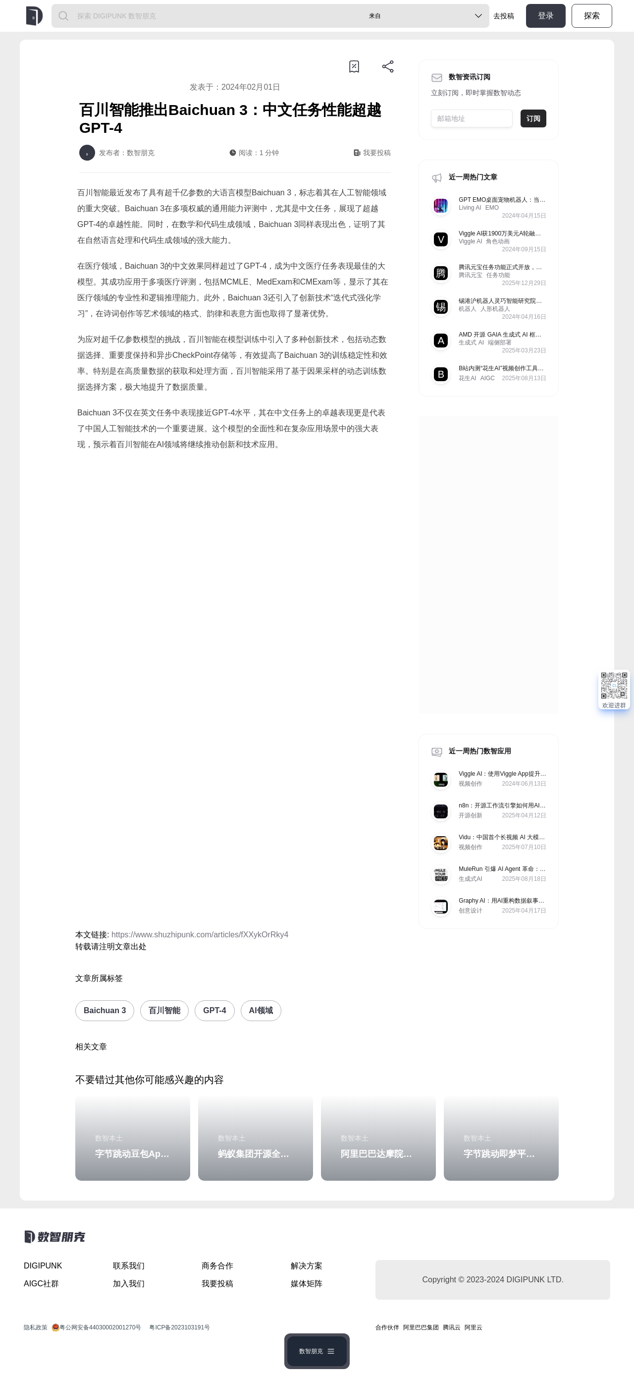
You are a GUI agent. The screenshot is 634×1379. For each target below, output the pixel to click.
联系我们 (129, 1266)
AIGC (487, 378)
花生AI (467, 378)
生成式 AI (471, 342)
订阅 (533, 118)
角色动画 (498, 241)
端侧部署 (500, 342)
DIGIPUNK (43, 1266)
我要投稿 (217, 1283)
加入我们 (129, 1283)
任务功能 (498, 275)
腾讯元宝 (470, 275)
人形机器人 (495, 308)
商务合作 (217, 1266)
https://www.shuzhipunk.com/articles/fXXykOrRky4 (199, 934)
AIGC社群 (41, 1283)
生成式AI (470, 878)
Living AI (470, 207)
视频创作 (470, 783)
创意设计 (470, 910)
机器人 (467, 308)
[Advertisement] (235, 541)
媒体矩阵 (306, 1283)
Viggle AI (470, 241)
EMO (492, 207)
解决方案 (306, 1266)
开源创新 (470, 815)
